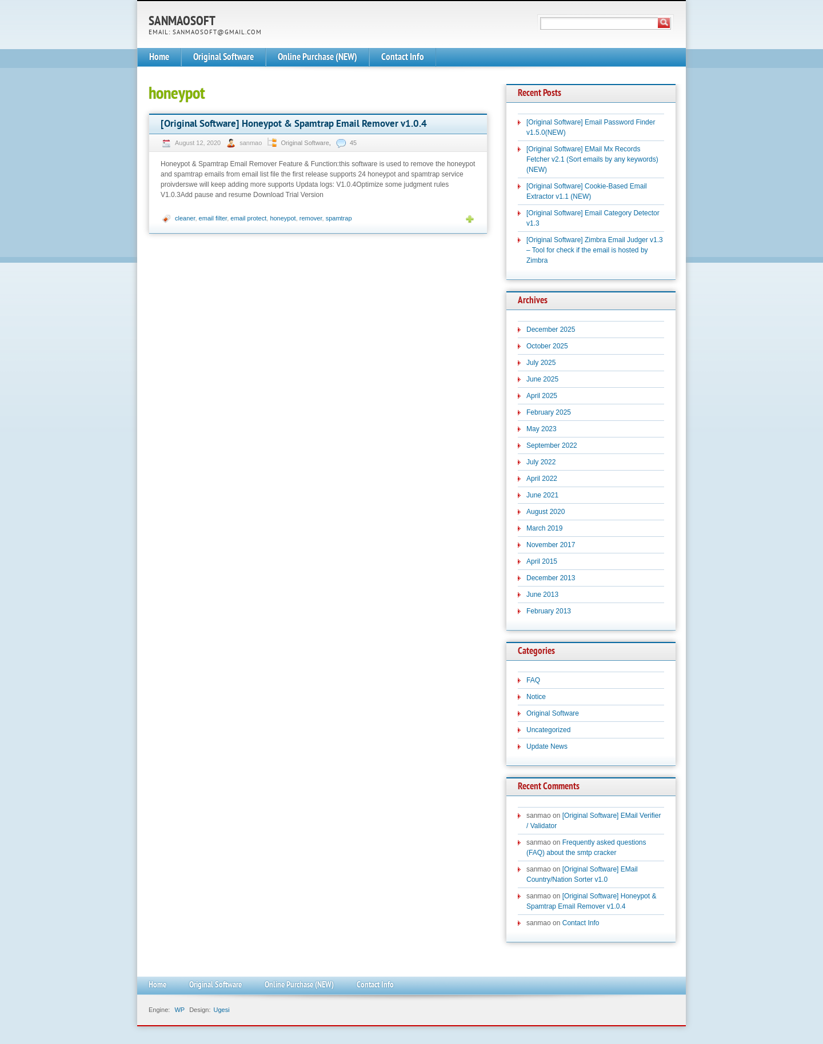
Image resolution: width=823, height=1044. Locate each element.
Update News (547, 746)
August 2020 (545, 512)
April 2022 (541, 479)
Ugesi (221, 1009)
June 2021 (542, 495)
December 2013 (550, 578)
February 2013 (548, 611)
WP (179, 1009)
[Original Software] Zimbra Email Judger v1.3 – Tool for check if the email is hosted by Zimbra (594, 250)
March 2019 (544, 528)
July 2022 (541, 462)
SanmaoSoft (182, 22)
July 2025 (541, 363)
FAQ (533, 680)
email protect (248, 218)
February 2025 (548, 412)
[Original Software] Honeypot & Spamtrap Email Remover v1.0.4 (294, 124)
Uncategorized (548, 730)
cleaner (185, 218)
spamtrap (339, 218)
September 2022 (551, 445)
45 (353, 142)
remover (310, 218)
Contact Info (402, 57)
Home (159, 57)
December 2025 (550, 330)
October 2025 (547, 346)
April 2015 (541, 561)
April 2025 (541, 396)
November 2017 (550, 545)
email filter (213, 218)
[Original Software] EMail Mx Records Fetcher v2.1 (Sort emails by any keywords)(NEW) (592, 159)
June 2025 (542, 379)
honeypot (282, 218)
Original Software (223, 57)
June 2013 (542, 595)
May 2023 (541, 429)
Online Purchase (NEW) (317, 57)
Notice (536, 697)
